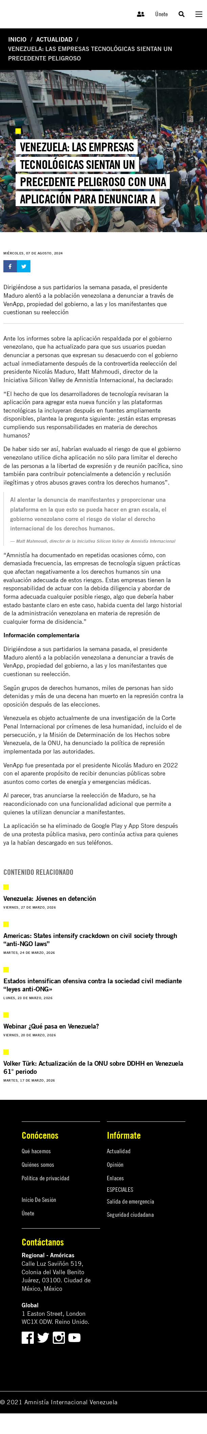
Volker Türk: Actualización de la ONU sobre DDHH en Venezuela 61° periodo (93, 1067)
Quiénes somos (38, 1164)
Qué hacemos (36, 1151)
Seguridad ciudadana (130, 1214)
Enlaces (115, 1178)
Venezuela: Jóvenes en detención (49, 898)
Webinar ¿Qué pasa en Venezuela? (51, 1026)
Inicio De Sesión (39, 1199)
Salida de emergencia (130, 1201)
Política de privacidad (45, 1178)
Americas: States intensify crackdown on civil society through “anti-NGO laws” (90, 939)
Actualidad (54, 39)
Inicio (17, 39)
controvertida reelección (135, 363)
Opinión (115, 1164)
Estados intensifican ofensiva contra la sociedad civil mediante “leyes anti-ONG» (92, 984)
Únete (161, 14)
